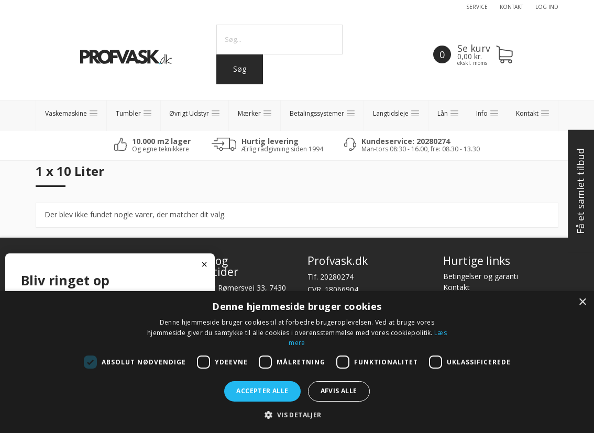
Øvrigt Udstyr (189, 113)
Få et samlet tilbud (580, 192)
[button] (296, 414)
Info (482, 113)
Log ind (546, 6)
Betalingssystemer (317, 113)
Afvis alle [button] (339, 390)
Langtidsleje (391, 113)
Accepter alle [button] (262, 390)
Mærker (249, 113)
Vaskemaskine (66, 113)
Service (477, 6)
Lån (442, 113)
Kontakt (511, 6)
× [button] (582, 302)
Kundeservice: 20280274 (405, 141)
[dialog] (297, 362)
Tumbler (128, 113)
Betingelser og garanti (480, 276)
